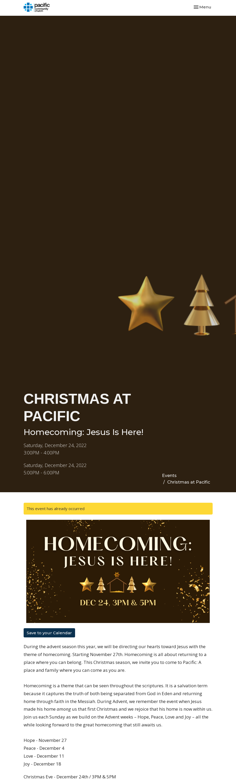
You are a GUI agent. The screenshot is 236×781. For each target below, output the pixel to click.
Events (169, 475)
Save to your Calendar (49, 632)
